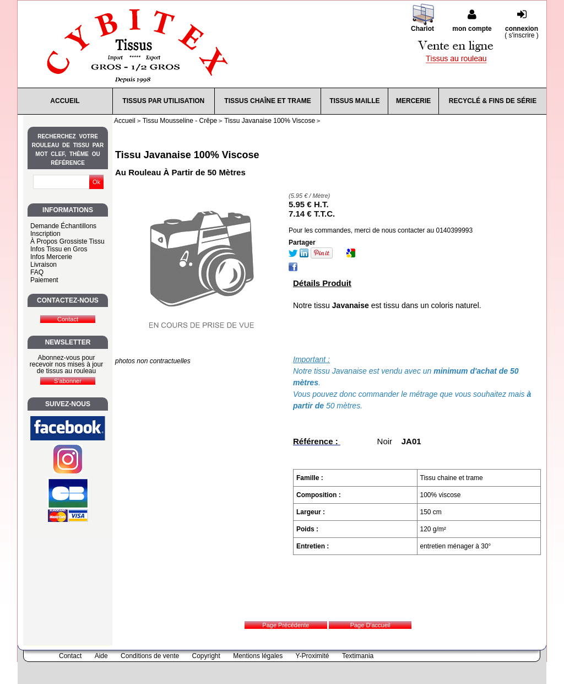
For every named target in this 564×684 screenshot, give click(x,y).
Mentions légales (258, 656)
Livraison (43, 264)
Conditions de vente (150, 656)
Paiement (44, 280)
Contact (70, 656)
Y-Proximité (312, 656)
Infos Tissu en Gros (58, 249)
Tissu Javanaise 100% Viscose (187, 154)
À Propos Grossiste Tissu (67, 241)
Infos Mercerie (51, 257)
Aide (101, 656)
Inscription (45, 234)
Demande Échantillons (63, 226)
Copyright (206, 656)
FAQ (37, 272)
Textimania (357, 656)
